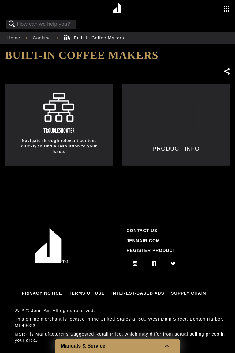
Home (14, 37)
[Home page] (118, 8)
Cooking (43, 37)
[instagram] (135, 263)
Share (226, 71)
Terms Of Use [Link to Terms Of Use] (87, 293)
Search (11, 24)
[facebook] (154, 263)
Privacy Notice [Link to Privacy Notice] (42, 293)
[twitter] (173, 263)
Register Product (151, 250)
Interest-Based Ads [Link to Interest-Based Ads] (137, 293)
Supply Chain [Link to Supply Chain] (188, 293)
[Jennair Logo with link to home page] (51, 261)
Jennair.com (143, 240)
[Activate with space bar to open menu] (226, 9)
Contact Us (141, 230)
